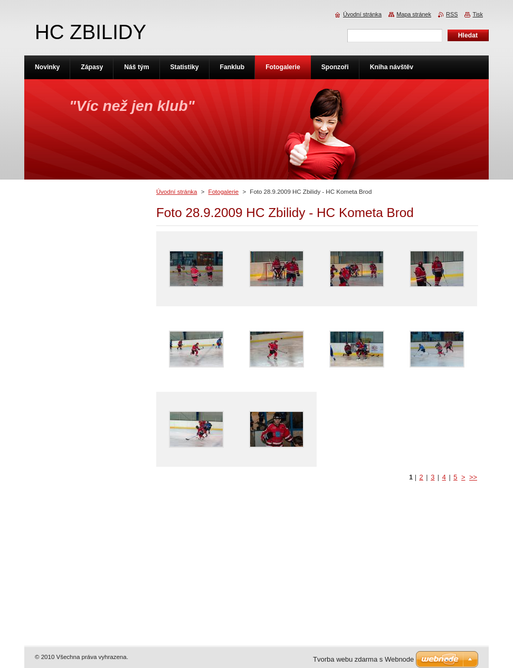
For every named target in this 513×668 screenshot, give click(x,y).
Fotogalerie (223, 192)
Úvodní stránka (176, 192)
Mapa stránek (413, 14)
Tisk (477, 14)
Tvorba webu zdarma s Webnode (363, 659)
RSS (452, 14)
